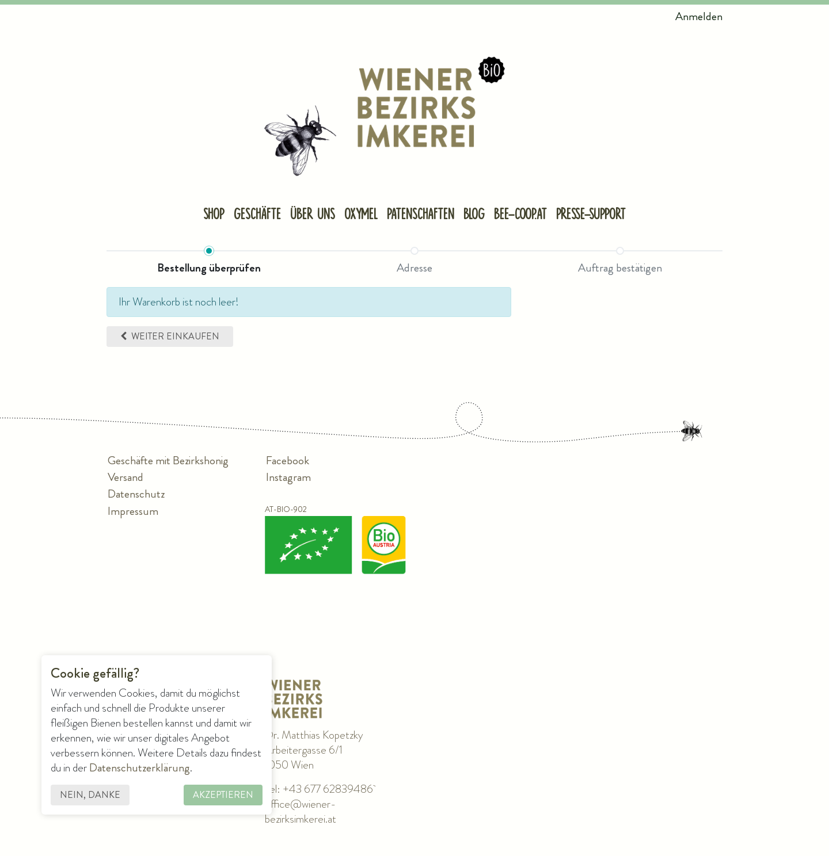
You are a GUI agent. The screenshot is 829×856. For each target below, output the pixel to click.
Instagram (288, 477)
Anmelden (698, 16)
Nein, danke (90, 794)
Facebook (287, 461)
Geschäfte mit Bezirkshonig (168, 461)
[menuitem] (214, 215)
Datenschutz (136, 494)
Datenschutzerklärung (139, 767)
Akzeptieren (223, 794)
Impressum (133, 511)
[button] (170, 336)
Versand (125, 477)
